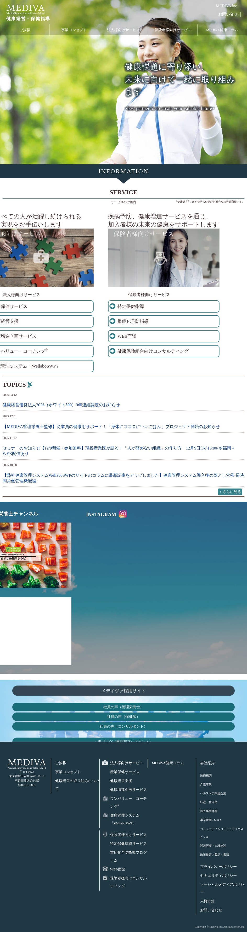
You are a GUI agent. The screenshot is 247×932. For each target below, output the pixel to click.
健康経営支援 (121, 781)
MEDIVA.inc (226, 6)
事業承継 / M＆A (211, 820)
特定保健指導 (64, 306)
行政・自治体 (208, 802)
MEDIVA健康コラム (222, 32)
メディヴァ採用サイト (123, 737)
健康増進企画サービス (128, 790)
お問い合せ (228, 14)
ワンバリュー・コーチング (128, 802)
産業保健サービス (124, 772)
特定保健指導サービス (128, 844)
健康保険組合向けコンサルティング (86, 351)
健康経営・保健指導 (25, 21)
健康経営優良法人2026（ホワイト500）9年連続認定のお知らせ (61, 405)
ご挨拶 (24, 32)
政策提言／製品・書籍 (214, 854)
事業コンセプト (74, 32)
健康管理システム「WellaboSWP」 (124, 819)
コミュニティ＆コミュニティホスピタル (221, 832)
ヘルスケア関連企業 (213, 793)
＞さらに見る (230, 492)
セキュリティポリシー (218, 876)
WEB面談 (60, 336)
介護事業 (206, 784)
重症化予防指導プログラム (128, 856)
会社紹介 (207, 763)
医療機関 (206, 775)
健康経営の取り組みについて (77, 785)
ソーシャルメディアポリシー (222, 888)
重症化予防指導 (66, 321)
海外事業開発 (208, 811)
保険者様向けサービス (173, 32)
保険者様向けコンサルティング (128, 882)
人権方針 (207, 901)
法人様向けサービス (123, 32)
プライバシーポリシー (218, 867)
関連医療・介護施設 (213, 845)
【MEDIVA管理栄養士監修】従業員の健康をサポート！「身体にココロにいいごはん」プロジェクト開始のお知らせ (111, 426)
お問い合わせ (211, 910)
